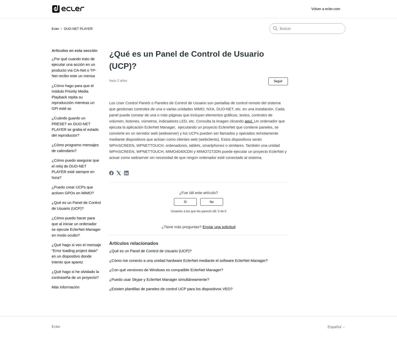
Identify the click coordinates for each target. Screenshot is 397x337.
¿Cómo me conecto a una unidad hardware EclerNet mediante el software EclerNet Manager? (188, 260)
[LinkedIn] (126, 173)
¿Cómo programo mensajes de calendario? (75, 148)
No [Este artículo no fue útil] (211, 202)
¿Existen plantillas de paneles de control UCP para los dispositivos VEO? (170, 289)
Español (336, 327)
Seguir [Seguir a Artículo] (278, 81)
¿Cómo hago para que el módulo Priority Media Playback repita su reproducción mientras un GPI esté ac (73, 97)
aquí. (249, 121)
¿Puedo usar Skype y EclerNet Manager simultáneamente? (159, 279)
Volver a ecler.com (325, 9)
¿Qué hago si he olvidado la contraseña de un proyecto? (75, 274)
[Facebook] (111, 173)
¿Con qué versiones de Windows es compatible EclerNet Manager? (166, 270)
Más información (66, 287)
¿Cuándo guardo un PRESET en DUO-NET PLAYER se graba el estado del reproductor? (75, 126)
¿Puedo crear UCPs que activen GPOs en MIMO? (73, 190)
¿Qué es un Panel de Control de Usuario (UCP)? (76, 205)
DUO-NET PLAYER (78, 29)
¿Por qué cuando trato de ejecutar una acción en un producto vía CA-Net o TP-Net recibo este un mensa (74, 67)
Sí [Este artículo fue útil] (185, 202)
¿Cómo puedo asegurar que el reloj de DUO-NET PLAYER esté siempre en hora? (75, 169)
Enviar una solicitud (219, 227)
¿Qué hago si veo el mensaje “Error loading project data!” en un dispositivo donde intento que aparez (76, 253)
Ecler (55, 29)
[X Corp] (118, 173)
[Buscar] (307, 29)
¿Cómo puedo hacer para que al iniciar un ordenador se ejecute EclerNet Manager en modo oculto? (76, 226)
